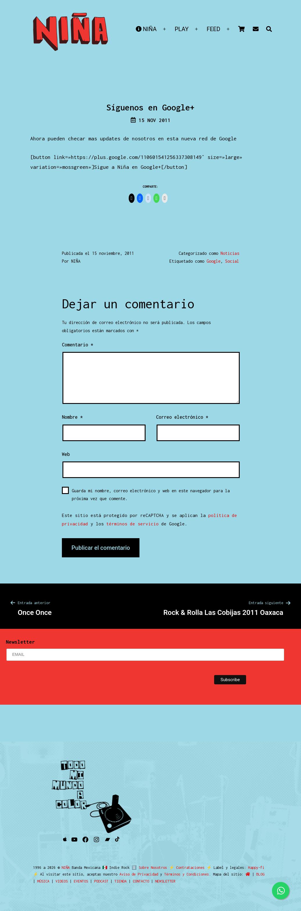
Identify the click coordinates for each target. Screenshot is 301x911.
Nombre (72, 417)
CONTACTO (141, 881)
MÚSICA (43, 881)
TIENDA (120, 881)
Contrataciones (187, 867)
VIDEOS (61, 881)
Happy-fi (254, 867)
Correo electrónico (182, 417)
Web (66, 454)
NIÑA (146, 29)
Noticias (230, 253)
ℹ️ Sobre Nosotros (148, 867)
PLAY (182, 29)
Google (214, 261)
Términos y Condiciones (186, 874)
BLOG (260, 874)
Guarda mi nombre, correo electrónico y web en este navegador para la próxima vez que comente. (151, 494)
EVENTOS (81, 881)
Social (232, 261)
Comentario (77, 344)
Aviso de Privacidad (138, 874)
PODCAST (101, 881)
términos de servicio (132, 523)
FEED (213, 29)
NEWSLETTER (165, 881)
